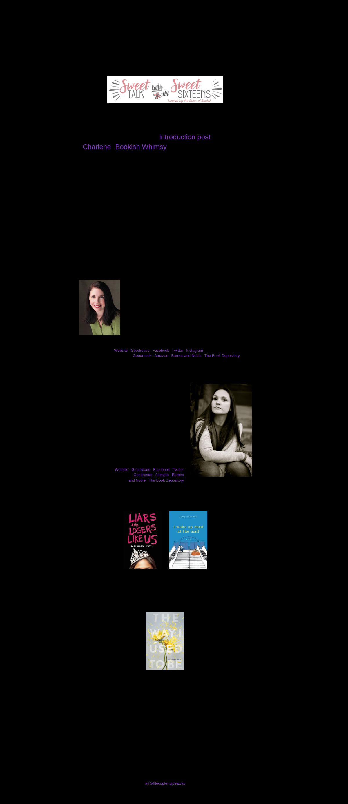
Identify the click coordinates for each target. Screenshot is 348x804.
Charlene (97, 147)
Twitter (177, 350)
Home (21, 36)
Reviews (78, 36)
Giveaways (148, 36)
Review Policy (112, 36)
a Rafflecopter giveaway (165, 783)
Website (121, 350)
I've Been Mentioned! (226, 36)
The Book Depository (222, 355)
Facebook (161, 350)
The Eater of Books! (174, 21)
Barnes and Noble (186, 355)
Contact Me (183, 36)
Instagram (194, 350)
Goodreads (140, 350)
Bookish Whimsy (140, 147)
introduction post (185, 137)
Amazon (161, 355)
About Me (48, 36)
